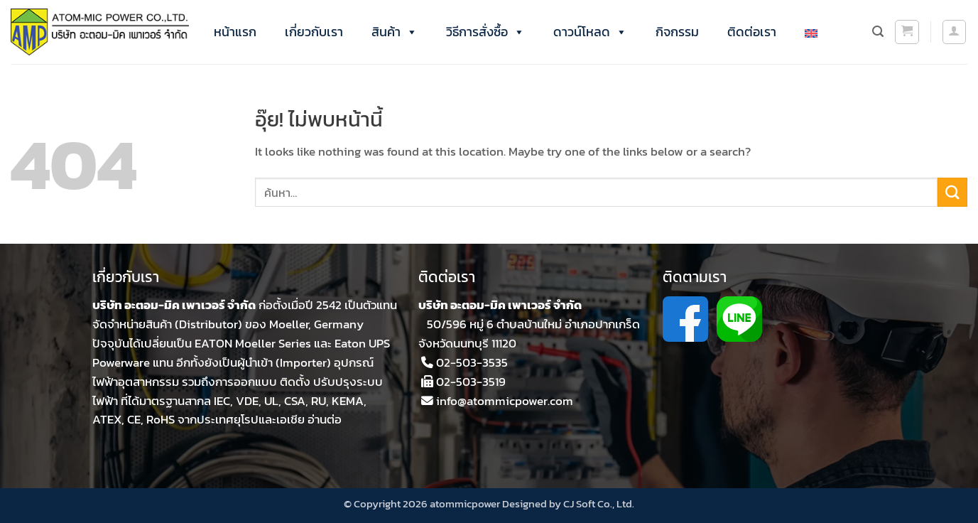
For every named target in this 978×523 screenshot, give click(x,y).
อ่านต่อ (325, 419)
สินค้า (394, 32)
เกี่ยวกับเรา (314, 31)
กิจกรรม (677, 31)
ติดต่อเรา (751, 31)
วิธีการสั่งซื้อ (485, 32)
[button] (907, 32)
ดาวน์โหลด (590, 32)
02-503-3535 (472, 363)
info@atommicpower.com (504, 401)
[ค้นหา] (878, 31)
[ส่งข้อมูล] (952, 192)
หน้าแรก (235, 31)
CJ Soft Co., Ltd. (598, 503)
